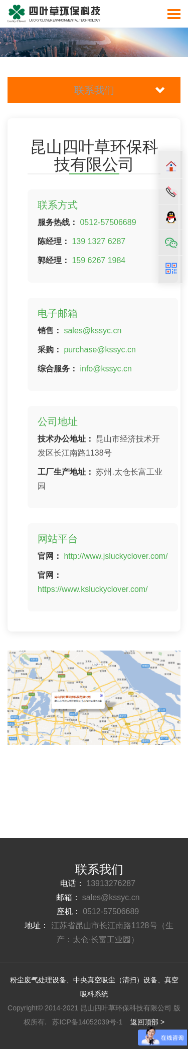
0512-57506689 (108, 222)
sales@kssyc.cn (92, 330)
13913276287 (110, 883)
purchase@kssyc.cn (99, 349)
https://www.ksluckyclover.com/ (93, 589)
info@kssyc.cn (105, 368)
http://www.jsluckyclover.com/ (115, 556)
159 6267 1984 (97, 260)
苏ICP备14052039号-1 (88, 1022)
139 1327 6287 (98, 241)
